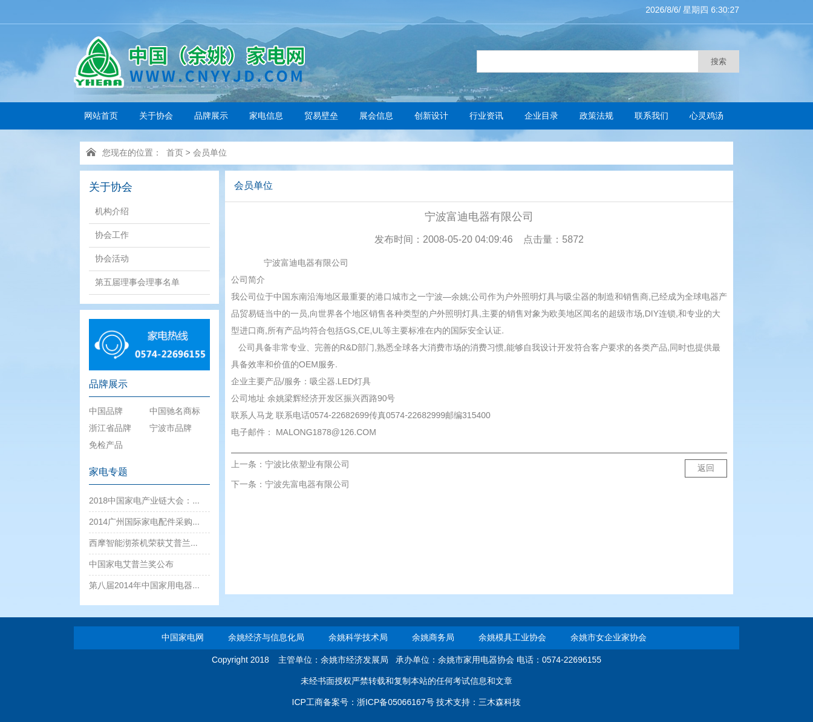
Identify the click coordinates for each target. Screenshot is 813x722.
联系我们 (651, 115)
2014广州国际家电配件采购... (144, 522)
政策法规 (596, 115)
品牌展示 (211, 115)
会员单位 (210, 152)
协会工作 (112, 235)
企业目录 (541, 115)
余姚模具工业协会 (512, 637)
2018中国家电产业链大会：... (144, 500)
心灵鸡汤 (706, 115)
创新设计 (431, 115)
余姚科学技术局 (358, 637)
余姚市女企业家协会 (608, 637)
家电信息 (266, 115)
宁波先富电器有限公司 (307, 484)
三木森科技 (499, 702)
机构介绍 (112, 211)
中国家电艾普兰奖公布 (131, 564)
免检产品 (106, 445)
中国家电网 (183, 637)
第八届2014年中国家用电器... (144, 585)
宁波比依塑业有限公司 (307, 464)
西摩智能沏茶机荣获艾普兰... (143, 543)
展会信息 (376, 115)
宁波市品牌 (170, 428)
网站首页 (101, 115)
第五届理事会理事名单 (137, 282)
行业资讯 (486, 115)
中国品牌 (106, 411)
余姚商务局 (433, 637)
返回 (705, 468)
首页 (174, 152)
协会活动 (112, 258)
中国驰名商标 (174, 411)
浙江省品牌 (110, 428)
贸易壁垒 (321, 115)
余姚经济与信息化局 (266, 637)
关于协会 (156, 115)
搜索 (718, 61)
